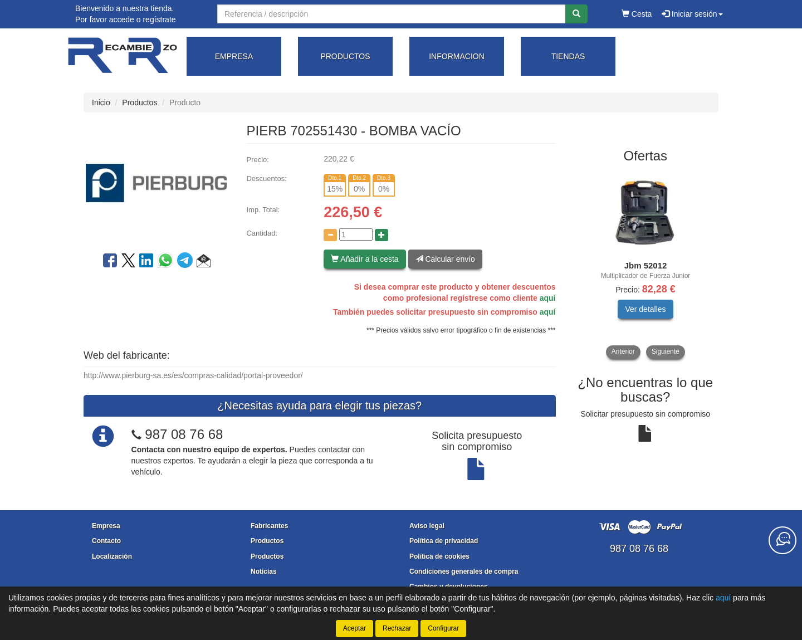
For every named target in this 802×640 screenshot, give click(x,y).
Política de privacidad (443, 541)
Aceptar (354, 628)
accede (121, 19)
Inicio (101, 102)
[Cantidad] (356, 234)
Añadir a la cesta (364, 259)
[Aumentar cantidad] (381, 235)
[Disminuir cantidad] (330, 235)
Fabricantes (269, 526)
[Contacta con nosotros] (782, 540)
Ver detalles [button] (645, 309)
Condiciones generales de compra (463, 571)
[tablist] (646, 265)
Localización (112, 556)
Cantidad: (261, 233)
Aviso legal (426, 526)
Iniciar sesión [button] (692, 13)
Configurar (443, 628)
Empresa (106, 526)
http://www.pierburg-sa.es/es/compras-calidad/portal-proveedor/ (193, 375)
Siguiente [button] (665, 351)
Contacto (106, 541)
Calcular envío (445, 259)
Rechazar (397, 628)
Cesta (637, 13)
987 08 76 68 (184, 434)
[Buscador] (391, 13)
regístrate (159, 19)
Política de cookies (439, 556)
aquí (548, 298)
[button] (204, 262)
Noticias (264, 571)
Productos (139, 102)
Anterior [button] (623, 351)
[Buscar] (576, 13)
